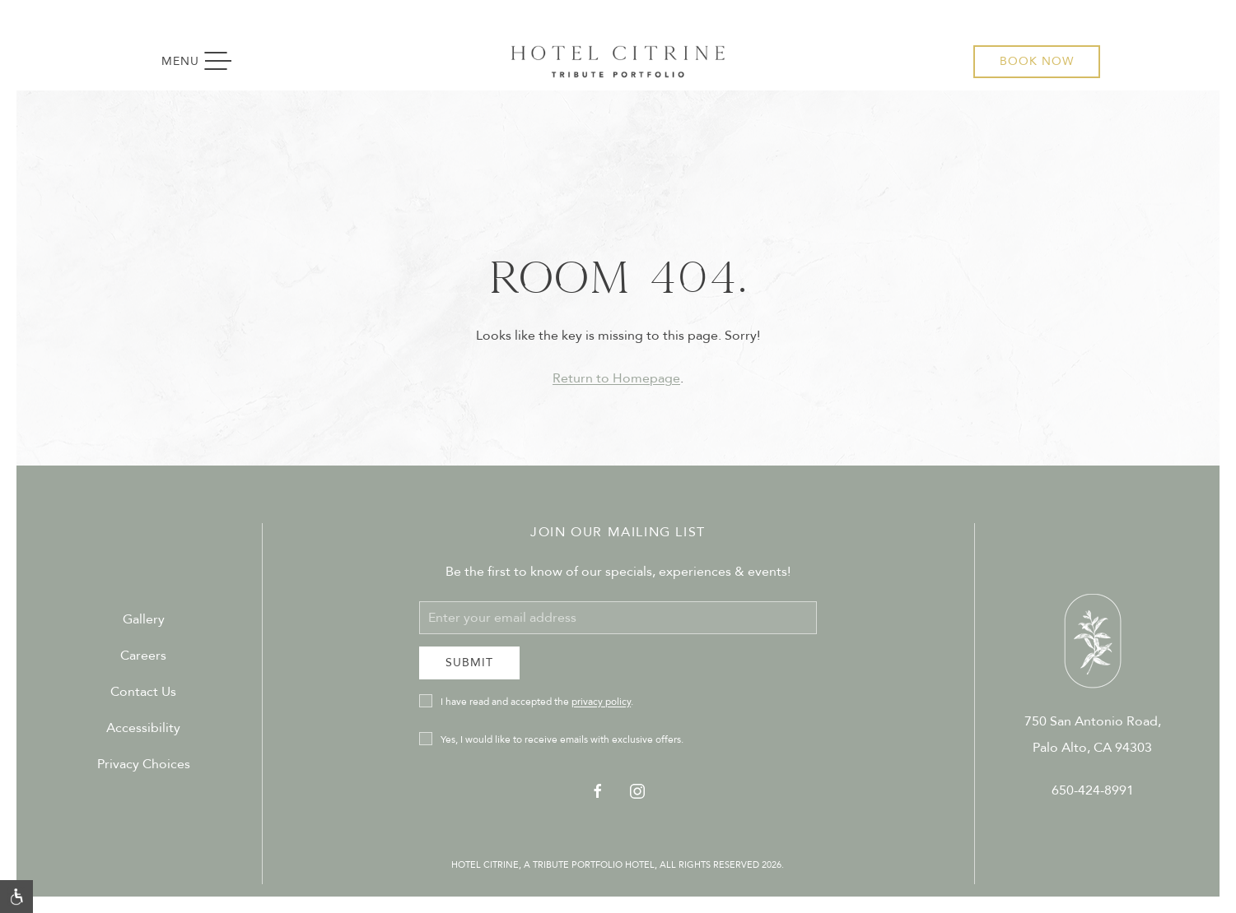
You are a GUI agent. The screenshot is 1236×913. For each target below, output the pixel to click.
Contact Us (143, 692)
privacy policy (601, 701)
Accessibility (143, 728)
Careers (143, 656)
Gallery (144, 619)
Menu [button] (204, 61)
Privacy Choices (143, 764)
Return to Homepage (616, 378)
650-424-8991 (1093, 790)
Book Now (1037, 61)
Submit (469, 662)
